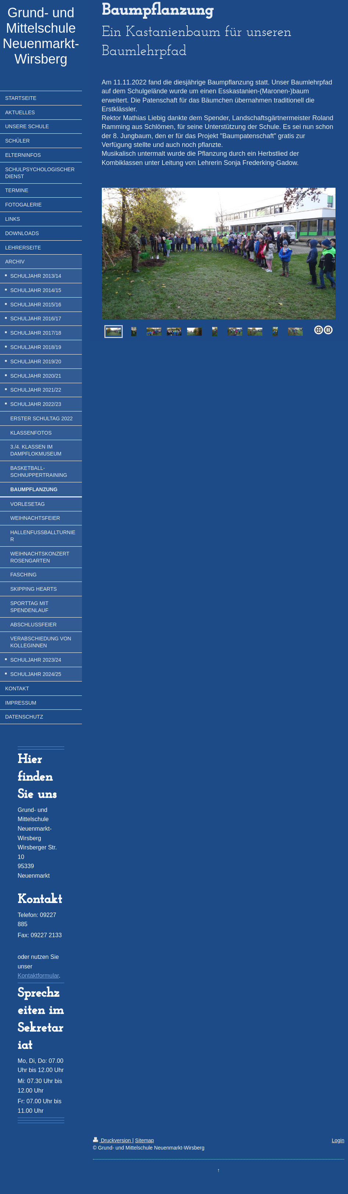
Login (338, 1140)
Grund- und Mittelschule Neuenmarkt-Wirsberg (41, 35)
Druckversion (112, 1140)
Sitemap (144, 1140)
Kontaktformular (38, 975)
